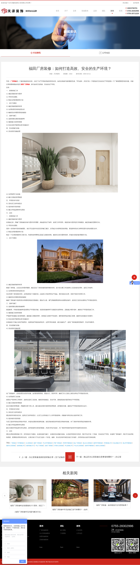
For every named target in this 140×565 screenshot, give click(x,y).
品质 (95, 11)
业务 (74, 11)
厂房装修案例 (43, 530)
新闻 (112, 11)
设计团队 (63, 530)
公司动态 (79, 533)
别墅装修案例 (43, 536)
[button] (135, 495)
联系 (120, 11)
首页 (57, 11)
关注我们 (125, 3)
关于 (66, 11)
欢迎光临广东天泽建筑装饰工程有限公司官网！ (16, 3)
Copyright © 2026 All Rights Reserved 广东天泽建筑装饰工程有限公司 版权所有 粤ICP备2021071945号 (29, 562)
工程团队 (63, 533)
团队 (103, 11)
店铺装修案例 (43, 539)
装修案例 (85, 11)
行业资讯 (79, 530)
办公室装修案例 (44, 533)
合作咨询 (136, 3)
